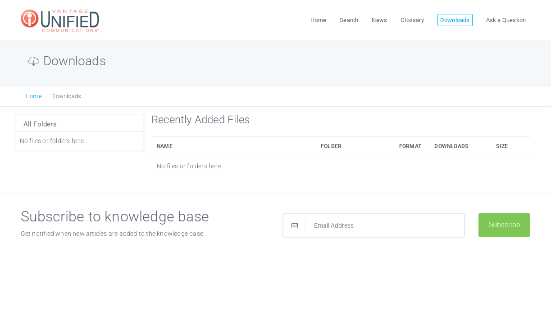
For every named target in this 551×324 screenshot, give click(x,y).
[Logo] (61, 20)
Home (34, 96)
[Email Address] (373, 225)
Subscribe (504, 224)
